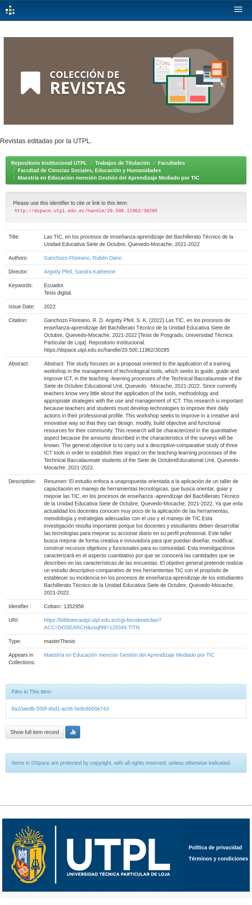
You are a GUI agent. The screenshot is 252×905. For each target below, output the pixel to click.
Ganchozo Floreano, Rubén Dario (83, 258)
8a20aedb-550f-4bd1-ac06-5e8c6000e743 (60, 709)
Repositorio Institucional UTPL (49, 163)
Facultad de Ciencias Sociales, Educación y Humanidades (89, 170)
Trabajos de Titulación (122, 163)
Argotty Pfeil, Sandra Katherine (79, 272)
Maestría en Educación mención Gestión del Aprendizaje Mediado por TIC (109, 178)
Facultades (171, 163)
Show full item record (34, 732)
